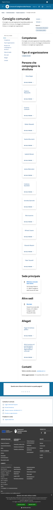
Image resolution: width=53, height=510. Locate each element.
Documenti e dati (5, 460)
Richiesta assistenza (18, 478)
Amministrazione (10, 12)
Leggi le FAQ (17, 476)
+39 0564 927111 (41, 371)
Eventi (41, 457)
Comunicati (42, 445)
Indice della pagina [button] (8, 35)
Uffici (2, 448)
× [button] (51, 495)
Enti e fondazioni (5, 450)
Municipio (29, 304)
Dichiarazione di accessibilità (30, 477)
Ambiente (29, 445)
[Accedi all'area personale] (47, 2)
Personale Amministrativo (4, 456)
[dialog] (26, 502)
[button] (26, 507)
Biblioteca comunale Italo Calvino (32, 282)
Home (3, 12)
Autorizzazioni (30, 452)
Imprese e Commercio (19, 447)
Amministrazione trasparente (31, 468)
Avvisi (41, 448)
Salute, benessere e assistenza (31, 449)
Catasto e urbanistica (19, 449)
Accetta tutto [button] (21, 504)
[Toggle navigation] (3, 6)
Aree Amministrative (6, 445)
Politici (2, 453)
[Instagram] (42, 7)
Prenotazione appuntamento (17, 468)
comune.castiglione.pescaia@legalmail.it (10, 493)
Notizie (41, 443)
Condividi (39, 19)
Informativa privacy (31, 471)
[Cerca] (50, 6)
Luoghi (41, 455)
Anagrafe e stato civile (19, 444)
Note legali (29, 474)
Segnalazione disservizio (17, 472)
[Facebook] (38, 7)
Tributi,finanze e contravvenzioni (30, 442)
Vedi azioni (39, 22)
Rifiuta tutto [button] (32, 504)
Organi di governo (20, 12)
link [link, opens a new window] (40, 501)
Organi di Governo (5, 443)
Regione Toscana (6, 2)
